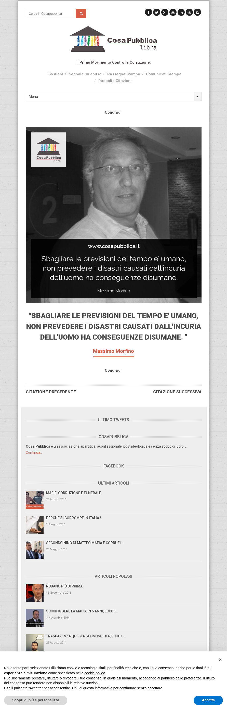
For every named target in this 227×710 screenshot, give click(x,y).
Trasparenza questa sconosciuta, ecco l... (86, 636)
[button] (220, 659)
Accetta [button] (208, 700)
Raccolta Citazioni (114, 80)
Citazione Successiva (177, 392)
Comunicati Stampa (163, 74)
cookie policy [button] (94, 673)
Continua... (34, 452)
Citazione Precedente (51, 392)
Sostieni (55, 74)
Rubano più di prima (64, 586)
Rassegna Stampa (123, 74)
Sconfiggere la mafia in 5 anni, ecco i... (82, 611)
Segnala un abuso (85, 74)
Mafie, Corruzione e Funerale (73, 493)
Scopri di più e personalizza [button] (35, 700)
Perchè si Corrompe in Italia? (73, 518)
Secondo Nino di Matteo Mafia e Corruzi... (85, 543)
